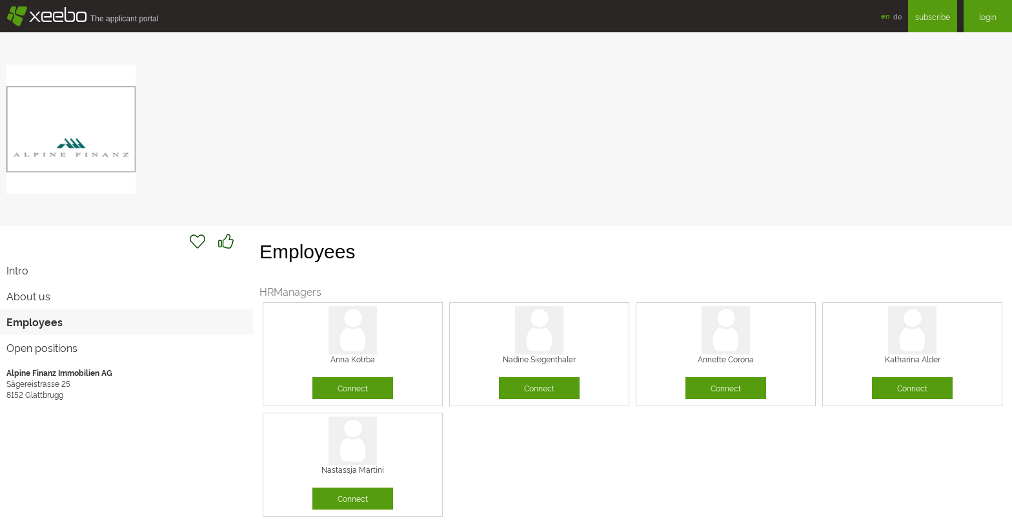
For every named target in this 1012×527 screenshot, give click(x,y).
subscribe (932, 16)
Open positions (41, 347)
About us (28, 296)
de (897, 16)
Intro (17, 270)
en (885, 16)
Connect (353, 387)
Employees (34, 322)
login (988, 16)
